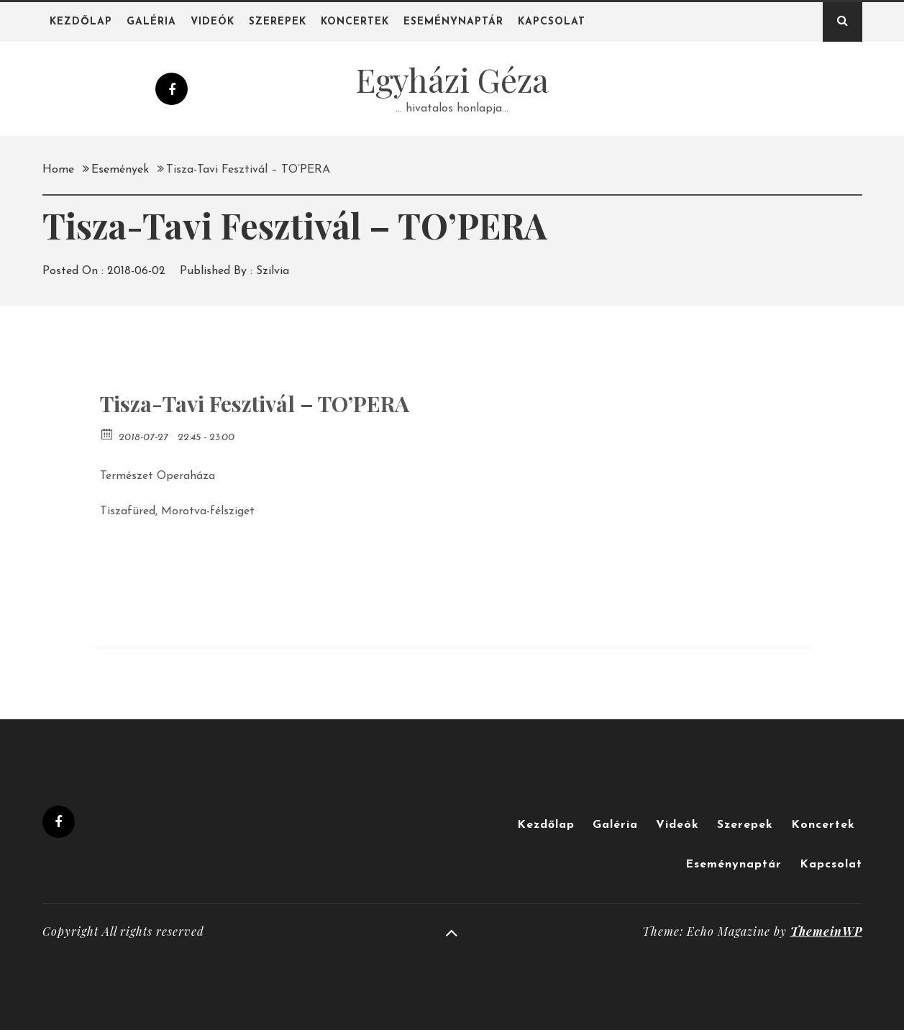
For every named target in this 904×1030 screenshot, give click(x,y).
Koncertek (355, 22)
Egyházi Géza (452, 79)
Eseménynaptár (453, 22)
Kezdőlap (81, 22)
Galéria (151, 22)
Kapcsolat (551, 22)
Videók (212, 22)
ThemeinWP (826, 931)
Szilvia (272, 271)
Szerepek (277, 22)
